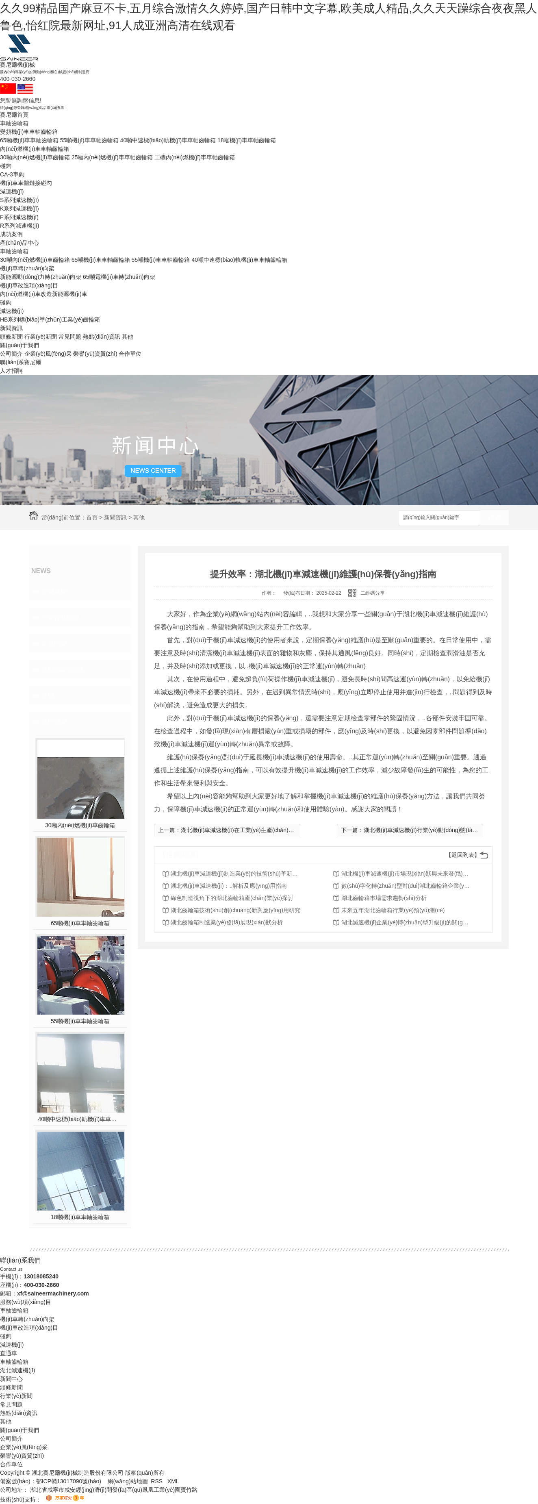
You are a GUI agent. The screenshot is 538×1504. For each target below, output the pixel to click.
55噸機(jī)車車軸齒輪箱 (89, 140)
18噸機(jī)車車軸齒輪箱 (246, 140)
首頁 (92, 517)
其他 (127, 336)
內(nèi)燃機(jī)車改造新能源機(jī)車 (43, 294)
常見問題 (70, 336)
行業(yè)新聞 (40, 336)
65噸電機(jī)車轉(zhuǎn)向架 (119, 277)
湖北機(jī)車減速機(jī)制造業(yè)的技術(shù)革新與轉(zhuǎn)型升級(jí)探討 (236, 873)
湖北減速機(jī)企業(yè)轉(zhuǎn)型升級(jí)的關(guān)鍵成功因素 (406, 922)
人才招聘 (11, 370)
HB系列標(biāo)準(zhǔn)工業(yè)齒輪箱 (50, 319)
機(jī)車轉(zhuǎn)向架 (27, 268)
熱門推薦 (54, 721)
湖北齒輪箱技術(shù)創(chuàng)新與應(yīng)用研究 (235, 910)
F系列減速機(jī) (19, 217)
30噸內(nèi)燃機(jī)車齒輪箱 (35, 157)
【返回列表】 (463, 855)
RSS (157, 1481)
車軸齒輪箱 (14, 123)
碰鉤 (5, 166)
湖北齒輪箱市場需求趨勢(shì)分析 (384, 898)
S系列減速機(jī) (19, 200)
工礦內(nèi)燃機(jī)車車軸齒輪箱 (194, 157)
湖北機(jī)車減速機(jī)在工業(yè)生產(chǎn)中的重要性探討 (254, 830)
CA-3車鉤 (12, 174)
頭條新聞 (11, 336)
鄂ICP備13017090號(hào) (68, 1481)
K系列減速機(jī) (19, 208)
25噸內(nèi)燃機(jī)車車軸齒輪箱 (112, 157)
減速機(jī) (12, 191)
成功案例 (11, 234)
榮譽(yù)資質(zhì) (95, 353)
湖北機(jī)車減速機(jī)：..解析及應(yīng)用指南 (229, 885)
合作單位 (130, 353)
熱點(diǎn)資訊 (101, 336)
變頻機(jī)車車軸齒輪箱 (29, 131)
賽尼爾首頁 (14, 114)
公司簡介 (11, 353)
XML (173, 1481)
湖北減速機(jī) (17, 1370)
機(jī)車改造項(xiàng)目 (29, 285)
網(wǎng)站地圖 (128, 1481)
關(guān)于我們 (19, 345)
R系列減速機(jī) (19, 225)
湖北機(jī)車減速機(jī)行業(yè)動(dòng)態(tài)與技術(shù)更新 (440, 830)
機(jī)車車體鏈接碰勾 (26, 183)
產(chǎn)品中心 (19, 242)
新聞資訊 (11, 328)
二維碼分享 (372, 593)
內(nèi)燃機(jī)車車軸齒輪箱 (34, 149)
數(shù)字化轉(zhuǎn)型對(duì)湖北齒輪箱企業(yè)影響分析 (406, 885)
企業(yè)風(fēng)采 (48, 353)
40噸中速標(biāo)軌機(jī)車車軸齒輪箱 (168, 140)
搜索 (494, 518)
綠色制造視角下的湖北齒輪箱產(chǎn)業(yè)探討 (232, 898)
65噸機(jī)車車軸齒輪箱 (29, 140)
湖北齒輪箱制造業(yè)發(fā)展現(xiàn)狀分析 (227, 922)
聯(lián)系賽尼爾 (20, 362)
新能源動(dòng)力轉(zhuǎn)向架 (40, 277)
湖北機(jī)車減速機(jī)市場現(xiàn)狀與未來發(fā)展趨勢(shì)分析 (406, 873)
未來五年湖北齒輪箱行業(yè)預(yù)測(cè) (393, 910)
